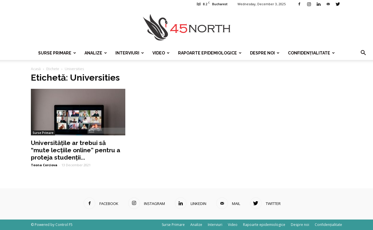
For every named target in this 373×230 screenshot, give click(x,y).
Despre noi (264, 53)
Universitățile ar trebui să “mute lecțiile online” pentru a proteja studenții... (75, 150)
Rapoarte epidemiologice (210, 53)
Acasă (36, 68)
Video (161, 53)
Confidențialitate (311, 53)
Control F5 (64, 224)
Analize (96, 53)
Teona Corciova (44, 165)
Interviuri (129, 53)
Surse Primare (57, 53)
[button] (363, 53)
